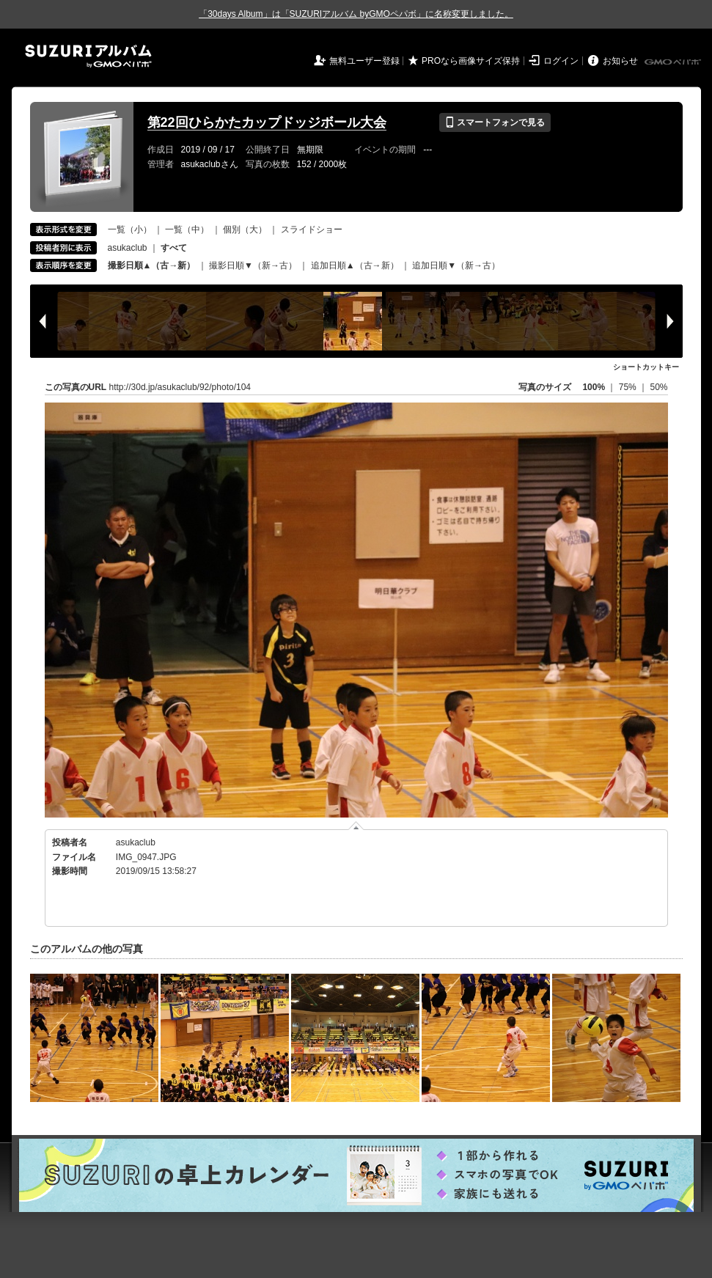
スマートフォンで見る (494, 122)
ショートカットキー (646, 367)
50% (658, 387)
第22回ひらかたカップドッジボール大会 (266, 122)
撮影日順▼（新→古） (253, 265)
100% (593, 387)
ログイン (561, 61)
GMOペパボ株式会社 (674, 62)
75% (629, 387)
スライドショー (311, 229)
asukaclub (127, 248)
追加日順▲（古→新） (355, 265)
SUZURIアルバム (88, 56)
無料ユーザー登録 (364, 61)
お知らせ (620, 61)
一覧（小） (130, 229)
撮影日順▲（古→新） (152, 265)
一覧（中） (187, 229)
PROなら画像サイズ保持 (471, 61)
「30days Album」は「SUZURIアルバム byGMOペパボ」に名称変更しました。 (356, 14)
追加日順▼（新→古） (456, 265)
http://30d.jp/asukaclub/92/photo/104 (180, 387)
